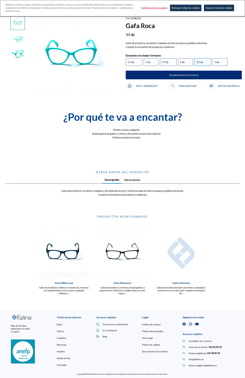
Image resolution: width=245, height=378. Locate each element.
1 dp (148, 61)
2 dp (182, 61)
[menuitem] (59, 324)
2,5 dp (165, 61)
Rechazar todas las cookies (186, 7)
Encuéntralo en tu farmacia (183, 74)
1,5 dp (130, 61)
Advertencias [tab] (132, 179)
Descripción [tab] (112, 179)
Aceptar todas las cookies (219, 7)
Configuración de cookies (154, 7)
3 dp (217, 61)
